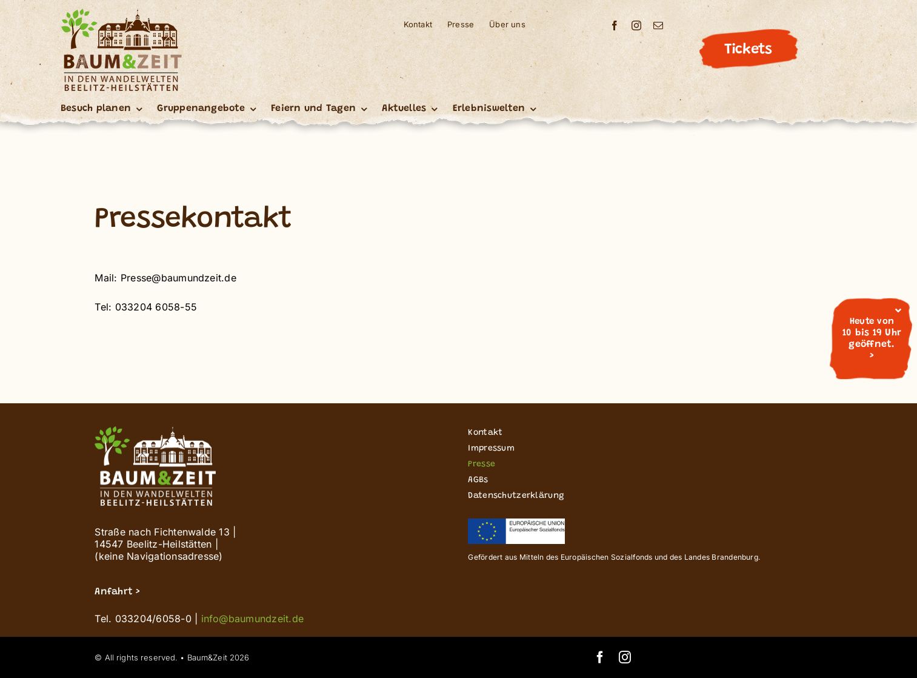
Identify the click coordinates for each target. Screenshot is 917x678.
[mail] (658, 25)
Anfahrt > (117, 592)
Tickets (748, 49)
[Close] (898, 310)
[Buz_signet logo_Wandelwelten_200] (121, 13)
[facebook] (614, 25)
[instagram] (636, 25)
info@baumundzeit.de (252, 619)
